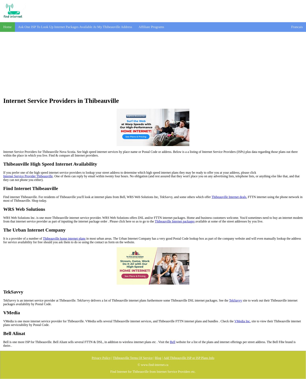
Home (7, 27)
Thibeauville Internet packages (175, 221)
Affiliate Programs (151, 27)
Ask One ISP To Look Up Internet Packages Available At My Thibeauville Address (75, 27)
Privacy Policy (101, 358)
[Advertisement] (153, 64)
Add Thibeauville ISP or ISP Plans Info (188, 358)
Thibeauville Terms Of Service (133, 358)
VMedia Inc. (242, 321)
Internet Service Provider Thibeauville (28, 176)
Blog (158, 358)
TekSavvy (235, 300)
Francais (297, 27)
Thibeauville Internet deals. (229, 197)
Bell (172, 342)
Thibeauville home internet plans (64, 238)
